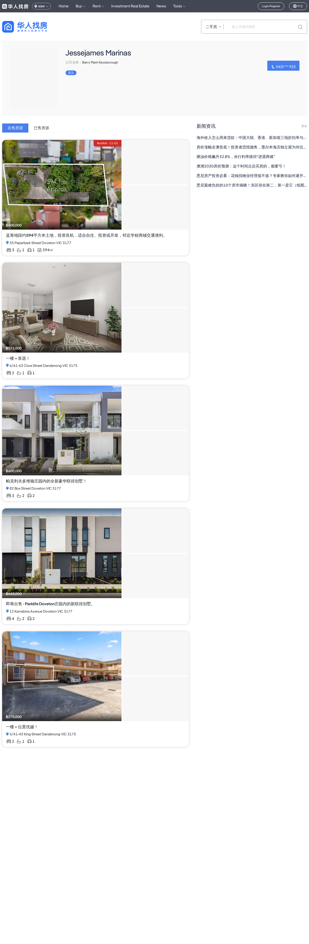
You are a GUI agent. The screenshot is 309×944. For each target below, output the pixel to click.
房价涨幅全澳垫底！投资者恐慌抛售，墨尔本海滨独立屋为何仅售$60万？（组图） (252, 147)
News (161, 6)
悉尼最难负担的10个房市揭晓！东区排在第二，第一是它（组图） (252, 185)
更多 (304, 126)
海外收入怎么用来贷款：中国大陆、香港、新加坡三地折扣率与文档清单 (252, 137)
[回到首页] (33, 27)
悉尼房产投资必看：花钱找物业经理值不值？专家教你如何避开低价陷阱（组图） (252, 175)
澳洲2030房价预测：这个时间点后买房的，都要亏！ (241, 166)
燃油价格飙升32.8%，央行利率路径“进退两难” (236, 156)
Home (64, 6)
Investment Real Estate (130, 6)
